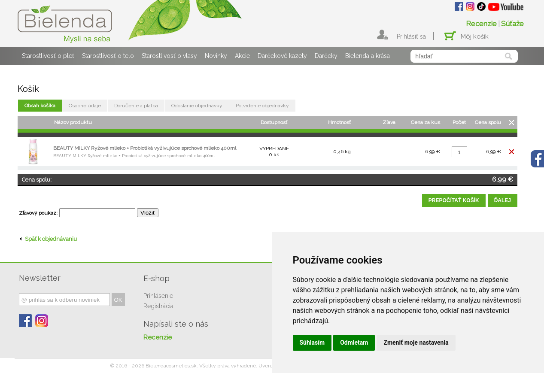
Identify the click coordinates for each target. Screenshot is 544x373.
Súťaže (512, 23)
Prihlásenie (158, 295)
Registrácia (158, 306)
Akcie (242, 55)
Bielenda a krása (367, 55)
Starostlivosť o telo (108, 55)
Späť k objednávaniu (48, 239)
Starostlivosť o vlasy (169, 55)
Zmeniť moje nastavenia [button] (415, 342)
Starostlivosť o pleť (48, 55)
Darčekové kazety (282, 55)
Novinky (216, 55)
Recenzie (481, 23)
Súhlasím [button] (312, 342)
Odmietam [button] (354, 342)
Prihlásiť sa (411, 36)
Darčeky (326, 55)
